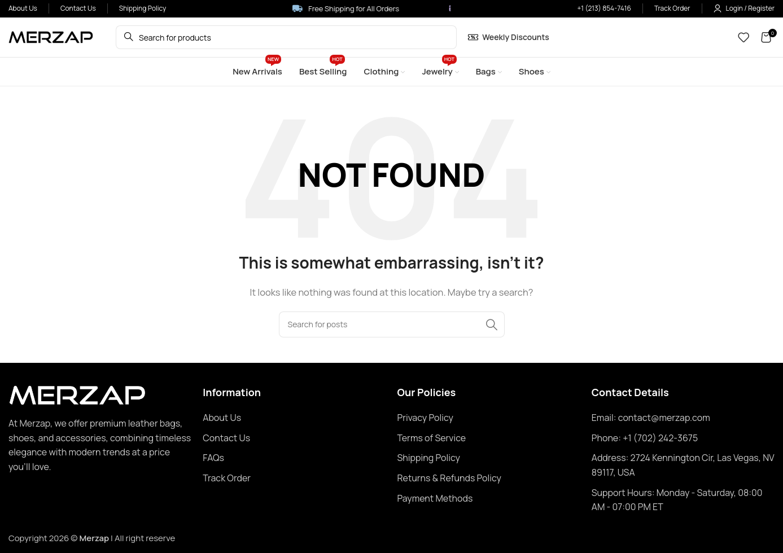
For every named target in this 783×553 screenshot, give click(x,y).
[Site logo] (50, 36)
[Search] (392, 324)
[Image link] (77, 395)
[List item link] (294, 418)
